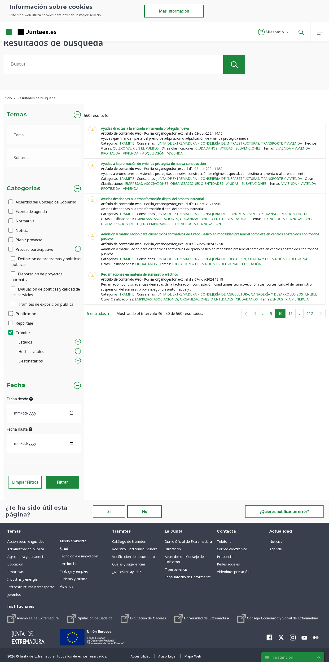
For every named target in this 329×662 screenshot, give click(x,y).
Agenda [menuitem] (275, 549)
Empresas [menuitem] (15, 571)
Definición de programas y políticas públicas (46, 261)
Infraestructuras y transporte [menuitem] (30, 586)
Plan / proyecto (25, 240)
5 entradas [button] (100, 314)
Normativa (22, 221)
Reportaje (21, 323)
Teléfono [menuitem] (224, 541)
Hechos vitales (31, 351)
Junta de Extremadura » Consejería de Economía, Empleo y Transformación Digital (233, 214)
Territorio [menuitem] (68, 563)
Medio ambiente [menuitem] (73, 540)
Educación (251, 264)
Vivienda (175, 153)
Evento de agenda (28, 211)
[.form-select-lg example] (44, 134)
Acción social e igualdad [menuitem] (25, 541)
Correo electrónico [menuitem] (232, 549)
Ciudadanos (206, 148)
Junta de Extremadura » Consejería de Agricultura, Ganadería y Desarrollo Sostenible (237, 294)
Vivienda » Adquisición (143, 153)
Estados (25, 342)
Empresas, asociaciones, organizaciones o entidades (174, 183)
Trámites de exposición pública (42, 304)
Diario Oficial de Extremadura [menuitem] (188, 541)
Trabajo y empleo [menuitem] (74, 571)
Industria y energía (291, 299)
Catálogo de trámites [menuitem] (129, 541)
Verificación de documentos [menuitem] (134, 556)
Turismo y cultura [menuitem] (73, 578)
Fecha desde (20, 399)
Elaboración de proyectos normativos (36, 276)
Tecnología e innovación (197, 223)
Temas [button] (17, 115)
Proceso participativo (31, 249)
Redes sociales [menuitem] (228, 564)
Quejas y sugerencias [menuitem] (128, 564)
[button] (273, 32)
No (144, 511)
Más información (174, 11)
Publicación (22, 313)
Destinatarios (30, 361)
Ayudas (226, 148)
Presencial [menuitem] (225, 556)
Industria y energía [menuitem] (22, 579)
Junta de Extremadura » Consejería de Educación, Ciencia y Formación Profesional (233, 259)
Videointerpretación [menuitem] (233, 571)
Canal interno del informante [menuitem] (188, 576)
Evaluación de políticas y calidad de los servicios (45, 292)
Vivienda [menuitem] (66, 586)
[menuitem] (33, 618)
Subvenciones (248, 148)
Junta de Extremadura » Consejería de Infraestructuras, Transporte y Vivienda (229, 143)
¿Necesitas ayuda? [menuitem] (126, 571)
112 (311, 314)
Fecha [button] (16, 385)
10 (281, 314)
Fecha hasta (19, 429)
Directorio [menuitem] (173, 549)
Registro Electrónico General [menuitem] (135, 549)
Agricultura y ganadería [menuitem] (25, 556)
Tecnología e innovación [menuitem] (79, 556)
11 (292, 314)
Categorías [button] (23, 188)
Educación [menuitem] (15, 564)
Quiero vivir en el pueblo (136, 148)
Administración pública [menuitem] (25, 549)
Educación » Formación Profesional (205, 264)
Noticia (18, 230)
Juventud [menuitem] (14, 594)
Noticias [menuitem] (275, 541)
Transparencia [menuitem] (176, 569)
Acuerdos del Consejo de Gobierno (42, 202)
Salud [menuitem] (64, 548)
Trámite (19, 332)
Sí (109, 511)
